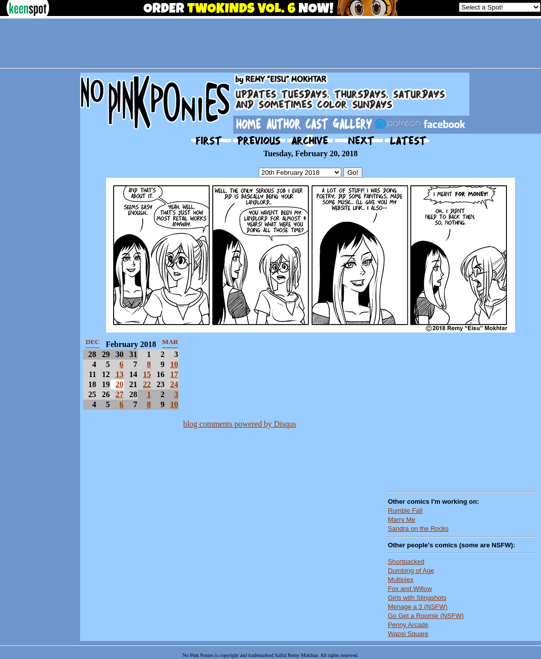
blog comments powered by (239, 424)
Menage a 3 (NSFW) (417, 606)
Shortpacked (406, 561)
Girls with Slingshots (417, 597)
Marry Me (401, 519)
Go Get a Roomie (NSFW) (426, 615)
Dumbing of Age (411, 570)
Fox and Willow (410, 588)
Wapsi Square (408, 633)
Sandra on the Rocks (418, 528)
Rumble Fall (405, 510)
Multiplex (400, 579)
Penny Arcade (408, 624)
